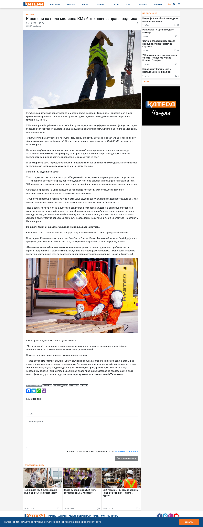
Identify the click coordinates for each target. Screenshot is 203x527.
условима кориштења (126, 451)
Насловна (55, 4)
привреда (73, 386)
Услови (96, 516)
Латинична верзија (109, 516)
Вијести (71, 4)
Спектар (158, 4)
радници (47, 386)
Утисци (115, 4)
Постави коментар (126, 458)
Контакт (87, 516)
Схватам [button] (189, 522)
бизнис (84, 386)
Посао (85, 4)
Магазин (143, 4)
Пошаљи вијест (76, 516)
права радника (60, 386)
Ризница (99, 4)
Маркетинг (62, 516)
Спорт (129, 4)
